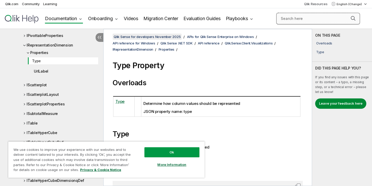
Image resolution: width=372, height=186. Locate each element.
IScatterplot (37, 85)
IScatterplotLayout (43, 94)
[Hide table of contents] (99, 37)
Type (36, 61)
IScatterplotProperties (46, 104)
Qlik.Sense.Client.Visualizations (249, 43)
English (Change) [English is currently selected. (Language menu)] (350, 4)
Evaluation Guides (202, 18)
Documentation (61, 18)
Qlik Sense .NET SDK (176, 43)
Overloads (324, 43)
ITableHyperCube (42, 132)
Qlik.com (11, 4)
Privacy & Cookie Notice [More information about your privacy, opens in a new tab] (100, 170)
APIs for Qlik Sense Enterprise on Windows (220, 37)
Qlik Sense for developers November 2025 (147, 37)
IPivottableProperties (45, 35)
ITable (32, 123)
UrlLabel (41, 71)
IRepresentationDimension (50, 45)
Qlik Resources (316, 4)
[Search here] (318, 18)
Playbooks (237, 18)
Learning (50, 4)
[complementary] (342, 107)
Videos (131, 18)
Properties (39, 52)
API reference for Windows (134, 43)
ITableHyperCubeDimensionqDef (55, 180)
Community (31, 4)
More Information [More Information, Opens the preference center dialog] (171, 164)
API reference (209, 43)
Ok (171, 152)
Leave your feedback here (340, 103)
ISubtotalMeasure (42, 113)
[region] (106, 159)
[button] (353, 18)
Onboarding (100, 18)
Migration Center (160, 18)
